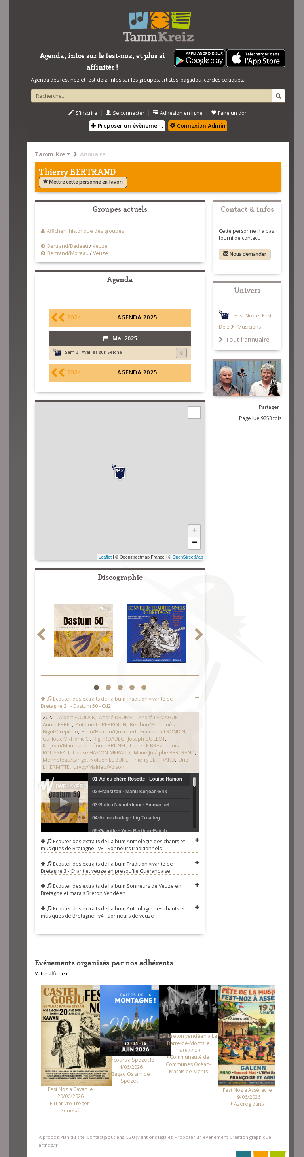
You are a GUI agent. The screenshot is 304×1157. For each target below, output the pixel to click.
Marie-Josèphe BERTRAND (164, 752)
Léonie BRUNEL (108, 745)
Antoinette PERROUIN (101, 724)
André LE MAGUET (159, 717)
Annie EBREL (57, 724)
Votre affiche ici (53, 973)
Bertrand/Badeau (67, 246)
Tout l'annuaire (244, 339)
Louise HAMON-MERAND (101, 752)
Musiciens (248, 326)
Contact (95, 1137)
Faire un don (229, 113)
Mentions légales (155, 1137)
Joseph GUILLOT (146, 738)
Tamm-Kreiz (52, 154)
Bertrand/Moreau (68, 253)
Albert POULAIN (77, 717)
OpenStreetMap (187, 557)
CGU (130, 1137)
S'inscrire (82, 113)
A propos (49, 1137)
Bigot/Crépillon (60, 731)
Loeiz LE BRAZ (146, 745)
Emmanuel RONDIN (162, 731)
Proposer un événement (201, 1137)
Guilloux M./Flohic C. (66, 738)
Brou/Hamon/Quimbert (109, 731)
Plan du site (72, 1137)
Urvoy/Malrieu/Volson (98, 767)
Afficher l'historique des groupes (85, 231)
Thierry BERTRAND (153, 759)
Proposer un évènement (127, 125)
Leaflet (105, 557)
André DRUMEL (117, 717)
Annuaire (93, 154)
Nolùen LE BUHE (109, 759)
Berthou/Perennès (152, 724)
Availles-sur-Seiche (102, 352)
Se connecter (125, 113)
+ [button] (194, 531)
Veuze (100, 246)
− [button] (194, 543)
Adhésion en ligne (178, 113)
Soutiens (114, 1137)
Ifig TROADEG (108, 738)
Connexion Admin (198, 125)
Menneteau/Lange (65, 759)
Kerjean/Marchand (65, 745)
